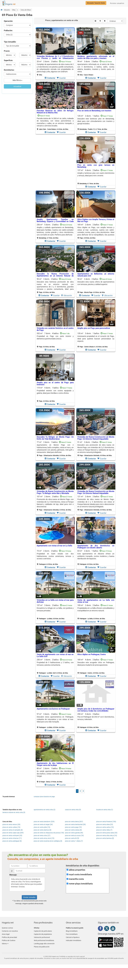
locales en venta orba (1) (104, 810)
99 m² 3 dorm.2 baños (95, 68)
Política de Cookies (8, 940)
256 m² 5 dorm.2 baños (55, 231)
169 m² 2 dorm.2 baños (95, 231)
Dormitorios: (9, 70)
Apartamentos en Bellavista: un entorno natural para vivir (95, 275)
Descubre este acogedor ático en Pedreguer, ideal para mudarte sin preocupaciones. (95, 663)
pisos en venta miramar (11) (12, 838)
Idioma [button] (5, 943)
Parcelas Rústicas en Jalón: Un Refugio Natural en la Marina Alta (55, 112)
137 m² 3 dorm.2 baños (55, 612)
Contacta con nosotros (10, 931)
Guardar (61, 78)
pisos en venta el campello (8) (12, 830)
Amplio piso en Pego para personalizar (93, 328)
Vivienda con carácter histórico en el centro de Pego (55, 329)
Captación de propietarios (43, 934)
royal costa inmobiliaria (80, 874)
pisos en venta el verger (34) (43, 824)
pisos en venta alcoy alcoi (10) (44, 838)
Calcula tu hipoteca (72, 937)
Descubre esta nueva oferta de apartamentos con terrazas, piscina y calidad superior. (95, 283)
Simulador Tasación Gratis (96, 3)
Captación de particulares (43, 931)
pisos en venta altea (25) (104, 824)
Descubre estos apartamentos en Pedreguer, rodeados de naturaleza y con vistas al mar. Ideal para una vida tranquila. (55, 719)
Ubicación (66, 295)
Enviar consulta (29, 897)
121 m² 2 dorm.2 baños (95, 503)
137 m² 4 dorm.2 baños (95, 176)
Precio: (7, 51)
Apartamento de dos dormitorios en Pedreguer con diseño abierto (95, 547)
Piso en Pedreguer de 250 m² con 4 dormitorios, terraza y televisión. (95, 718)
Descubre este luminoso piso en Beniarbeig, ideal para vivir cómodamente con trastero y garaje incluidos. (95, 121)
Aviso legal (6, 934)
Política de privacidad (9, 937)
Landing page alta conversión (44, 943)
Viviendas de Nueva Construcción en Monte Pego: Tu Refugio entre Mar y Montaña (55, 492)
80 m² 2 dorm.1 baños (55, 775)
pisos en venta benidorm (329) (44, 821)
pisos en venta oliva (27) (42, 835)
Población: (8, 30)
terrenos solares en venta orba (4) (13, 812)
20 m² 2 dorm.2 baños (55, 68)
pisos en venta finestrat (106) (106, 821)
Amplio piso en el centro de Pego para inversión (55, 383)
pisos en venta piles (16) (42, 827)
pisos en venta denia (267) (74, 821)
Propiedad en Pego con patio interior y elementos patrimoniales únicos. (55, 337)
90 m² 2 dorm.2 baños (95, 285)
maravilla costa (76, 879)
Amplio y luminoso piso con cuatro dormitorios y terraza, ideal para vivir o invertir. (95, 174)
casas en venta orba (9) (73, 810)
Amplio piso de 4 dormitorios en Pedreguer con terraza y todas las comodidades (95, 710)
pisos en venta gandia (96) (74, 833)
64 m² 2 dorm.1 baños (95, 557)
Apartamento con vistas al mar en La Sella (54, 546)
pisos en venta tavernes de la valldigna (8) (48, 841)
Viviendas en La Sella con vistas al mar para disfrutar (55, 601)
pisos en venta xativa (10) (105, 827)
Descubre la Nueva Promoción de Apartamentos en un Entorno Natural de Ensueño (55, 276)
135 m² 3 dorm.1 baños (95, 340)
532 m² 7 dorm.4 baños (55, 340)
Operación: (8, 21)
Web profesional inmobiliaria (44, 940)
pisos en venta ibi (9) (72, 838)
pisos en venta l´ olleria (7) (74, 841)
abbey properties (77, 870)
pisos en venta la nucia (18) (74, 835)
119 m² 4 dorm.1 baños (55, 394)
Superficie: (8, 60)
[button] (26, 10)
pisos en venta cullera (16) (11, 827)
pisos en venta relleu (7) (104, 830)
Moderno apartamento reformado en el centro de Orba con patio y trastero (95, 57)
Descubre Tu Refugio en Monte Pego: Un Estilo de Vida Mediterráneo (55, 438)
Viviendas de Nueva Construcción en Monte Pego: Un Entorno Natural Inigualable (95, 438)
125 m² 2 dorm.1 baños (95, 122)
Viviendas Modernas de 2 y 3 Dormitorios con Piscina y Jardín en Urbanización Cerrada (55, 58)
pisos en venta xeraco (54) (11, 824)
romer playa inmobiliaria (81, 883)
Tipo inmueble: (10, 42)
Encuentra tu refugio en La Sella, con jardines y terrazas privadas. (55, 609)
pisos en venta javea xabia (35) (106, 833)
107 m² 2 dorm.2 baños (55, 503)
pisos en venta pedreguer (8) (12, 841)
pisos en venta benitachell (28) (75, 824)
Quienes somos (7, 928)
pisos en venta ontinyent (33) (12, 835)
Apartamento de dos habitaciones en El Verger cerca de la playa (55, 764)
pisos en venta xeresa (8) (73, 830)
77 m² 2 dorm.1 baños (55, 448)
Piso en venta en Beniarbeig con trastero (94, 111)
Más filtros (17, 80)
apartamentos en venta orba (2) (44, 810)
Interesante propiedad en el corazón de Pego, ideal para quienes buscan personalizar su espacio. (95, 338)
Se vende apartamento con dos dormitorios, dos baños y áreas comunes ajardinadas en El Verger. (55, 773)
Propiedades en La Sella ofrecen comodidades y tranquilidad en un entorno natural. (95, 609)
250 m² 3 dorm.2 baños (55, 666)
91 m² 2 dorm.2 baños (95, 448)
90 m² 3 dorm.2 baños (55, 285)
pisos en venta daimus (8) (42, 830)
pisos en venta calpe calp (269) (13, 833)
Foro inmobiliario (72, 934)
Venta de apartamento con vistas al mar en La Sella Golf (55, 655)
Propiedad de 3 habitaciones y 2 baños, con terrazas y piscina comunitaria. (55, 663)
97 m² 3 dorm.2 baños (55, 720)
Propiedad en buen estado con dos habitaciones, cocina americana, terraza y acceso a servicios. (55, 556)
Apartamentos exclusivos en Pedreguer (53, 709)
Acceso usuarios (117, 3)
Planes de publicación (41, 946)
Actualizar (17, 86)
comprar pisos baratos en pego (44, 796)
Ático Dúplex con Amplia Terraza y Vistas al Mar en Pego (95, 220)
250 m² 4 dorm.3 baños (95, 720)
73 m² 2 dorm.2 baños (55, 557)
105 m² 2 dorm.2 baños (95, 612)
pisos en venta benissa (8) (105, 838)
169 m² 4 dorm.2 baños (95, 666)
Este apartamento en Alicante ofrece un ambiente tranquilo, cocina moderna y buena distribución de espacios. (95, 556)
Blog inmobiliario (72, 931)
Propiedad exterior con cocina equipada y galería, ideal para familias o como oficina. (55, 392)
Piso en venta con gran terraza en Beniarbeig (95, 166)
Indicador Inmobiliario (73, 940)
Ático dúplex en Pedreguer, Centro (91, 654)
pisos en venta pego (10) (73, 827)
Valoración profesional (42, 937)
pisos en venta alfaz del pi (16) (106, 835)
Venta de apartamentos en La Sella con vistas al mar (95, 601)
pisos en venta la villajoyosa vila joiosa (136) (49, 833)
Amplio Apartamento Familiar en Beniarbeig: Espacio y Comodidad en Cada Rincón (55, 221)
